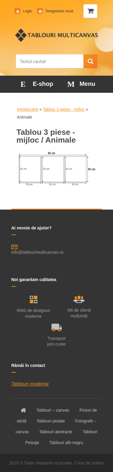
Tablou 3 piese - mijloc (64, 109)
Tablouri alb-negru (66, 442)
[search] (90, 61)
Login (27, 11)
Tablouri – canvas (52, 410)
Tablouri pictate (50, 421)
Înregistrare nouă (59, 11)
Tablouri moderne (30, 383)
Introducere (27, 109)
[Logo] (56, 35)
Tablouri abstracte (56, 431)
